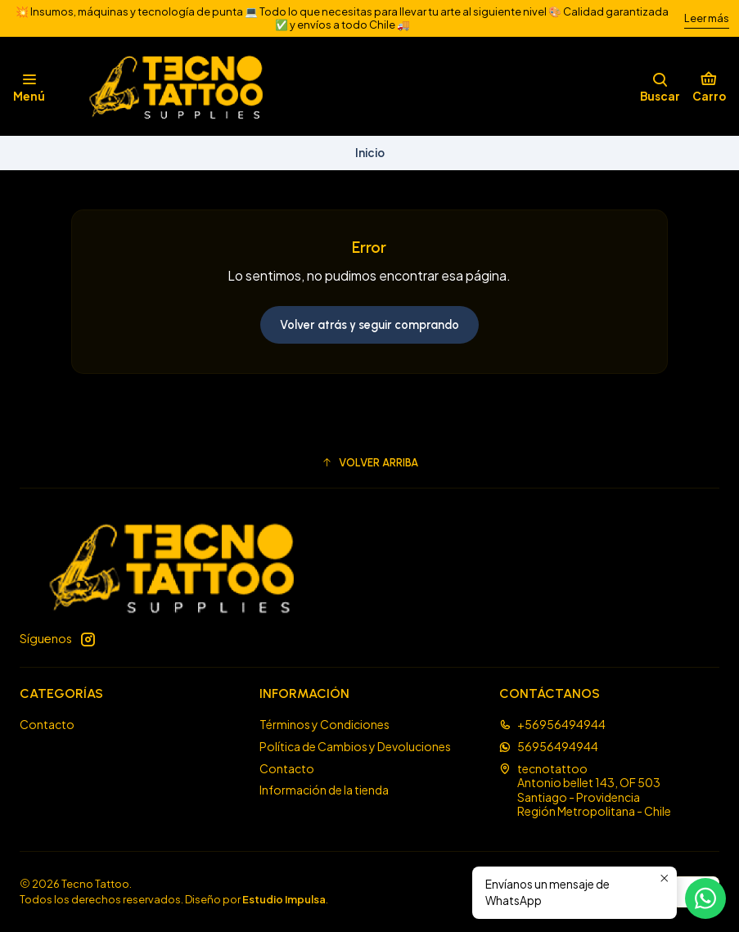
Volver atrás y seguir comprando (369, 324)
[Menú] (29, 86)
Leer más (706, 18)
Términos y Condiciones (324, 724)
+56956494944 (552, 724)
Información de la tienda (324, 789)
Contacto (47, 724)
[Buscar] (660, 86)
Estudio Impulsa (284, 899)
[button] (369, 462)
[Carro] (709, 86)
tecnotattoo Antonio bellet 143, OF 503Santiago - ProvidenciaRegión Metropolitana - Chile (585, 790)
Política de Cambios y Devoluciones (355, 746)
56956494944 (548, 746)
